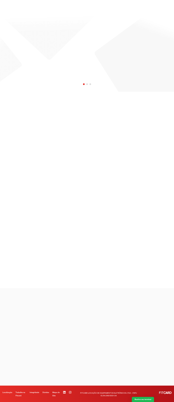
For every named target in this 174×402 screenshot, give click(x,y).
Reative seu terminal (143, 399)
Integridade (34, 392)
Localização (7, 392)
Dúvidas (46, 392)
